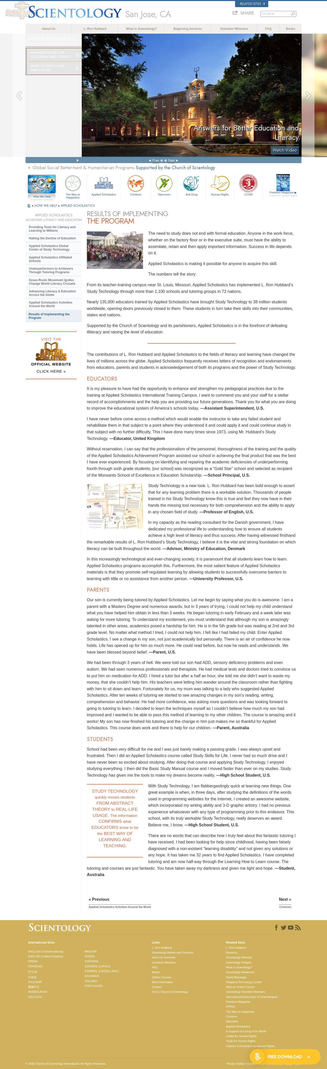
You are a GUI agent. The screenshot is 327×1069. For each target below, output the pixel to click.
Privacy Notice (235, 1063)
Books (290, 29)
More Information (162, 982)
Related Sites (252, 4)
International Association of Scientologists (251, 996)
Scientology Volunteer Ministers (245, 991)
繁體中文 (33, 986)
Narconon (164, 185)
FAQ (268, 29)
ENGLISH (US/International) (45, 951)
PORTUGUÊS (93, 985)
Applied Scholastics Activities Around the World (50, 304)
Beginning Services (187, 29)
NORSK (90, 956)
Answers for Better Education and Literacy (51, 54)
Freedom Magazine (283, 194)
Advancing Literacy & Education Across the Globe (52, 293)
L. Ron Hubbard (95, 29)
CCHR (248, 185)
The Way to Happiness (73, 186)
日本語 (32, 977)
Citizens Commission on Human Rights (250, 1046)
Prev (156, 160)
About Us (48, 29)
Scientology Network (238, 957)
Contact (156, 986)
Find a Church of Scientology (170, 991)
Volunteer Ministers (234, 29)
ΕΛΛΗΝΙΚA (92, 975)
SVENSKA (91, 961)
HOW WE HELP (46, 205)
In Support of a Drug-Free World (246, 1031)
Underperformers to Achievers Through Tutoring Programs (51, 270)
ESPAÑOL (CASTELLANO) (102, 971)
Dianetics (231, 952)
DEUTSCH (35, 996)
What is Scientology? (141, 29)
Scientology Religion (238, 962)
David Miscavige (236, 977)
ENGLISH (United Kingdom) (45, 956)
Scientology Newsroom (240, 972)
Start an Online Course (240, 986)
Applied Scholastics (103, 185)
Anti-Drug (191, 185)
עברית (33, 972)
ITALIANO (91, 981)
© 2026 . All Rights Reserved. (66, 1063)
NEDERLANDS (37, 991)
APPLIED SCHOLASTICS (78, 205)
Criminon (136, 185)
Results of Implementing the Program (49, 316)
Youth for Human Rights (240, 1040)
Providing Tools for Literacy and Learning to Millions (52, 228)
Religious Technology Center (244, 982)
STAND (230, 1006)
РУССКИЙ (34, 982)
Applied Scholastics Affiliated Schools (50, 259)
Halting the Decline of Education (52, 238)
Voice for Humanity (163, 957)
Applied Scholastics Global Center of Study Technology (49, 247)
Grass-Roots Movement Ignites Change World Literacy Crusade (52, 281)
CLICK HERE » (51, 371)
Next (171, 160)
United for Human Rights (241, 1036)
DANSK (33, 961)
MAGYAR (91, 951)
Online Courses (161, 977)
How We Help (42, 197)
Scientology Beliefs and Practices (172, 952)
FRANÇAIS (35, 966)
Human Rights (220, 185)
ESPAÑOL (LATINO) (97, 966)
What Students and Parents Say (48, 68)
